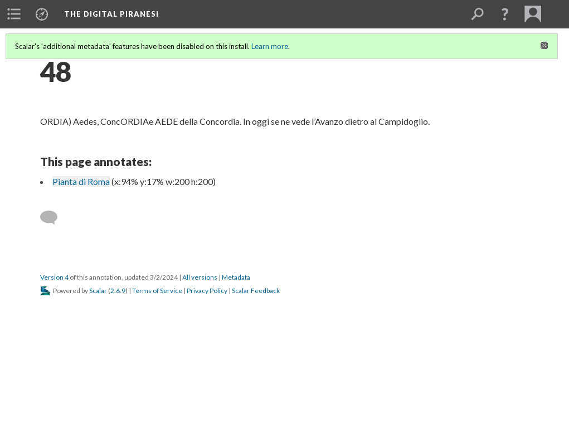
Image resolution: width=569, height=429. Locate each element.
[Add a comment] (53, 218)
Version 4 (54, 277)
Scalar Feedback (256, 290)
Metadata (236, 277)
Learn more (269, 46)
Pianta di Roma (81, 181)
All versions (199, 277)
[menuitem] (14, 14)
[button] (505, 14)
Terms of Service (157, 290)
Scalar (98, 290)
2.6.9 (117, 290)
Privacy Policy (207, 290)
